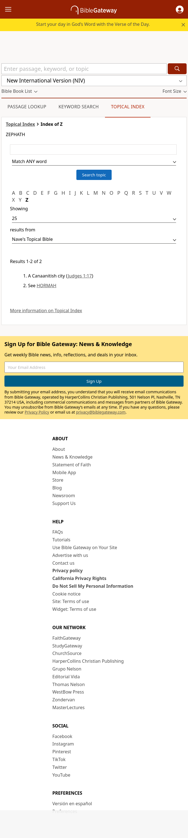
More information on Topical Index (46, 311)
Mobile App (64, 472)
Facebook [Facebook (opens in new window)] (62, 736)
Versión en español (72, 804)
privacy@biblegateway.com (101, 412)
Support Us (64, 503)
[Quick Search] (84, 68)
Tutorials (61, 540)
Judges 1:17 (80, 276)
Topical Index (128, 107)
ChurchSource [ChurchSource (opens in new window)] (67, 653)
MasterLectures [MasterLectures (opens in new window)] (68, 707)
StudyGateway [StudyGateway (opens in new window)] (67, 646)
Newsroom (63, 495)
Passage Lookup (26, 107)
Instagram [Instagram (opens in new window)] (63, 744)
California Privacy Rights (79, 578)
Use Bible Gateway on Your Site (84, 547)
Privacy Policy (37, 412)
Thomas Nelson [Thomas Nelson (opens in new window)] (68, 684)
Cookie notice (66, 594)
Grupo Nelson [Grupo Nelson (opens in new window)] (66, 669)
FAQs (57, 532)
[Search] (177, 68)
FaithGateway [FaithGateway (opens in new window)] (66, 638)
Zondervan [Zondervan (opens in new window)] (63, 700)
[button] (180, 9)
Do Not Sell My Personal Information (92, 586)
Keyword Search (79, 107)
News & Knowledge (72, 457)
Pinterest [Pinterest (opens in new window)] (61, 752)
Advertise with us (70, 555)
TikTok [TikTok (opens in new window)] (59, 759)
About (58, 449)
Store (58, 480)
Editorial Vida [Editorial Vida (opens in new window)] (66, 677)
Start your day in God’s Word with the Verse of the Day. (93, 24)
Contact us (63, 563)
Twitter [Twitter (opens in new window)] (59, 767)
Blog (57, 488)
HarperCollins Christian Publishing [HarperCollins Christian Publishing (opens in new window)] (88, 661)
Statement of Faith (71, 465)
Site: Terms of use (70, 601)
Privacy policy (67, 570)
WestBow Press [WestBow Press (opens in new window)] (68, 692)
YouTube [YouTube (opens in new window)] (61, 775)
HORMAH (46, 285)
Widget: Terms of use (74, 609)
